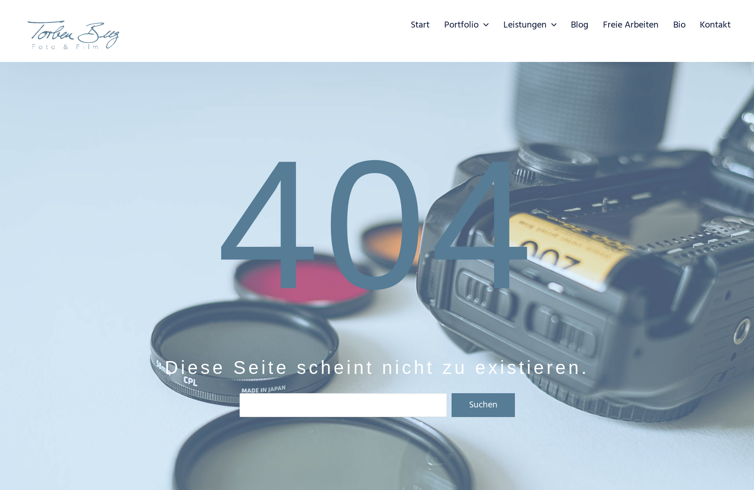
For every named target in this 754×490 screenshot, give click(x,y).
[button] (496, 25)
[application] (513, 23)
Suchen (483, 405)
